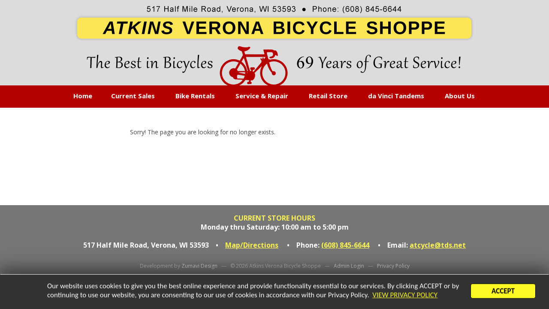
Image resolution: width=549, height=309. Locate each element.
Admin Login (349, 266)
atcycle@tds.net (438, 245)
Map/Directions (251, 245)
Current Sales (133, 95)
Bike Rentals (195, 95)
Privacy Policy (393, 266)
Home (82, 95)
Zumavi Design (199, 266)
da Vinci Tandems (396, 95)
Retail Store (328, 95)
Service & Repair (261, 95)
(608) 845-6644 (345, 245)
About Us (460, 95)
